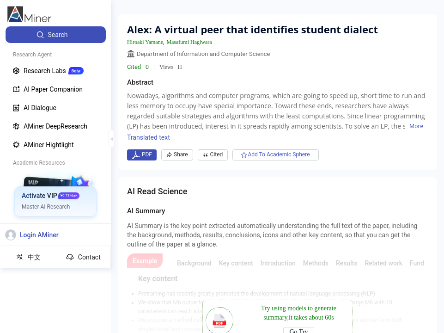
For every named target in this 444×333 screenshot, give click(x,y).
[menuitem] (56, 34)
